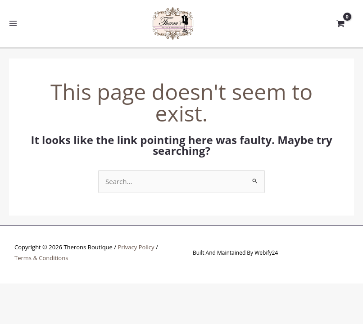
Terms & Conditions (41, 258)
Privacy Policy (136, 247)
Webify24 (266, 252)
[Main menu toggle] (13, 23)
